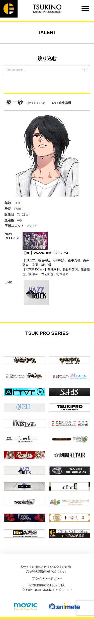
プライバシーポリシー (47, 578)
